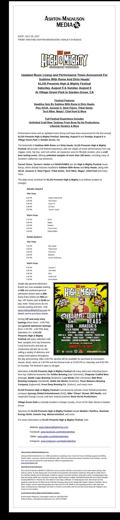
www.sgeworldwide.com (29, 463)
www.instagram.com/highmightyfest (58, 441)
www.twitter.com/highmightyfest (52, 436)
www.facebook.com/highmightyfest (58, 432)
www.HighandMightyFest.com (32, 310)
